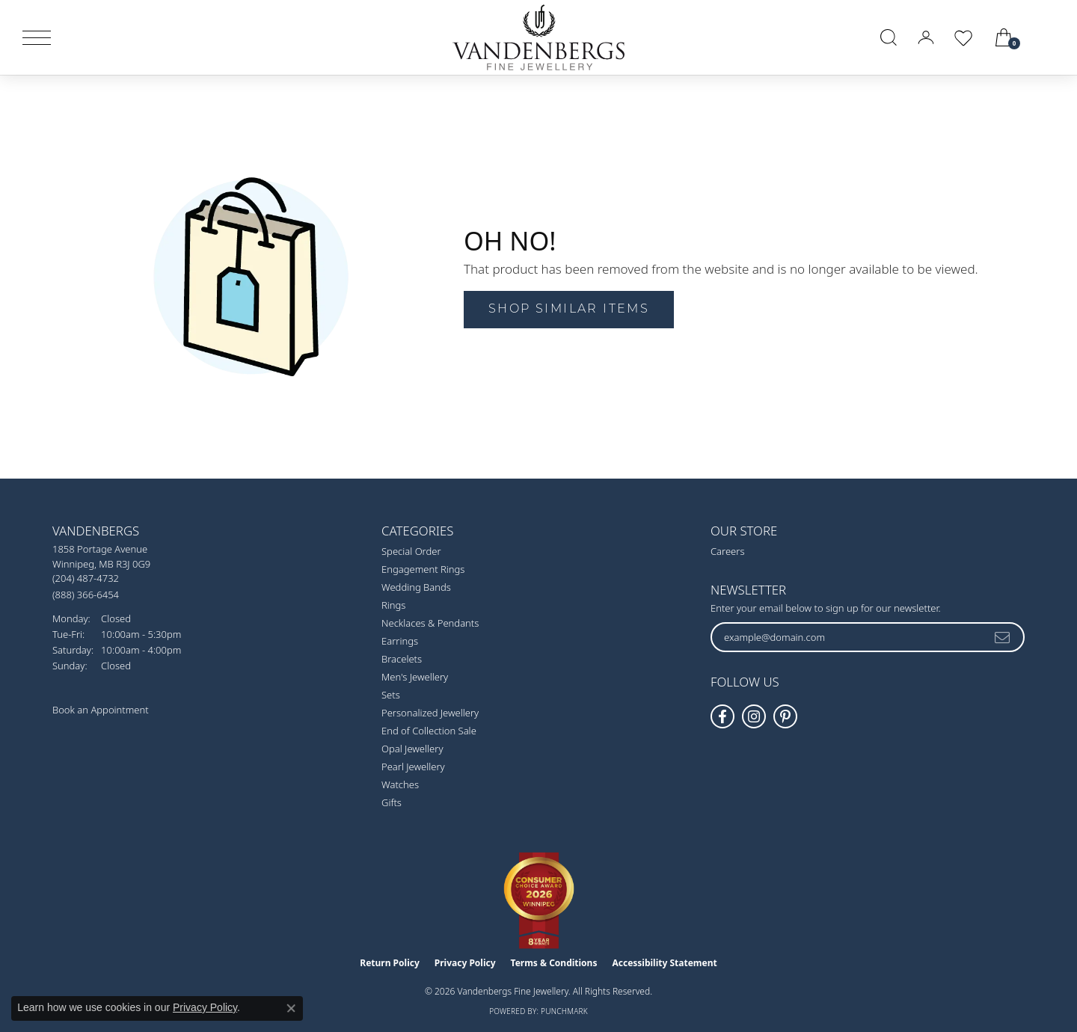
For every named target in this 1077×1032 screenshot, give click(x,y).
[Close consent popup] (290, 1008)
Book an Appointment (100, 709)
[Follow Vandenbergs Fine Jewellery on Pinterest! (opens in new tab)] (785, 716)
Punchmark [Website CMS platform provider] (564, 1011)
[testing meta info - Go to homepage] (538, 37)
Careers (728, 551)
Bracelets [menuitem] (401, 659)
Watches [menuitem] (400, 784)
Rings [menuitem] (393, 605)
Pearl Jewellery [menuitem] (413, 766)
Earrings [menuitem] (399, 641)
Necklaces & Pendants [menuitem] (430, 623)
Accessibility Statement (664, 962)
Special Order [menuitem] (411, 551)
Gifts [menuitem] (391, 802)
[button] (888, 37)
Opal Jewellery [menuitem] (412, 748)
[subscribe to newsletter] (1003, 637)
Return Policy (390, 962)
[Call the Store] (85, 578)
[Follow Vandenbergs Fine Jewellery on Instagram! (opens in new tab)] (754, 716)
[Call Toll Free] (85, 594)
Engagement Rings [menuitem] (422, 569)
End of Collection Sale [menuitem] (428, 730)
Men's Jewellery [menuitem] (414, 677)
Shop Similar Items (568, 310)
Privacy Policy (465, 962)
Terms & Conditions (554, 962)
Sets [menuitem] (390, 694)
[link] (1048, 37)
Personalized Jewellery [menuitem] (430, 712)
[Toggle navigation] (36, 37)
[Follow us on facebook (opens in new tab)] (722, 716)
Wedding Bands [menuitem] (416, 587)
